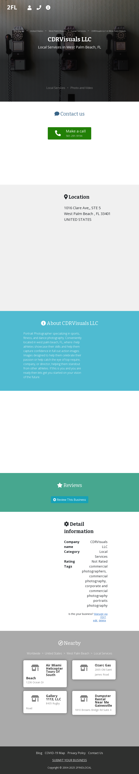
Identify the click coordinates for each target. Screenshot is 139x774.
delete (102, 620)
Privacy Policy (77, 753)
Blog (39, 753)
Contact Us (95, 753)
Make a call (76, 133)
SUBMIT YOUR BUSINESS (69, 760)
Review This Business (69, 500)
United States (37, 31)
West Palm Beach (57, 31)
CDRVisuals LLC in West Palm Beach (108, 31)
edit (95, 620)
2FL (12, 7)
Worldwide (19, 31)
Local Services (78, 31)
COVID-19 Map (55, 753)
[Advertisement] (69, 68)
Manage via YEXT (101, 615)
